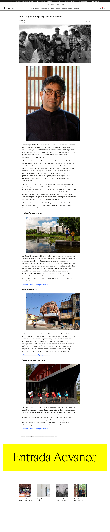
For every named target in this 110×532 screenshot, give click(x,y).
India (56, 436)
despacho (32, 436)
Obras (20, 483)
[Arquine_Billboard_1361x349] (55, 470)
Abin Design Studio (25, 436)
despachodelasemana (49, 436)
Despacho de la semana (40, 436)
